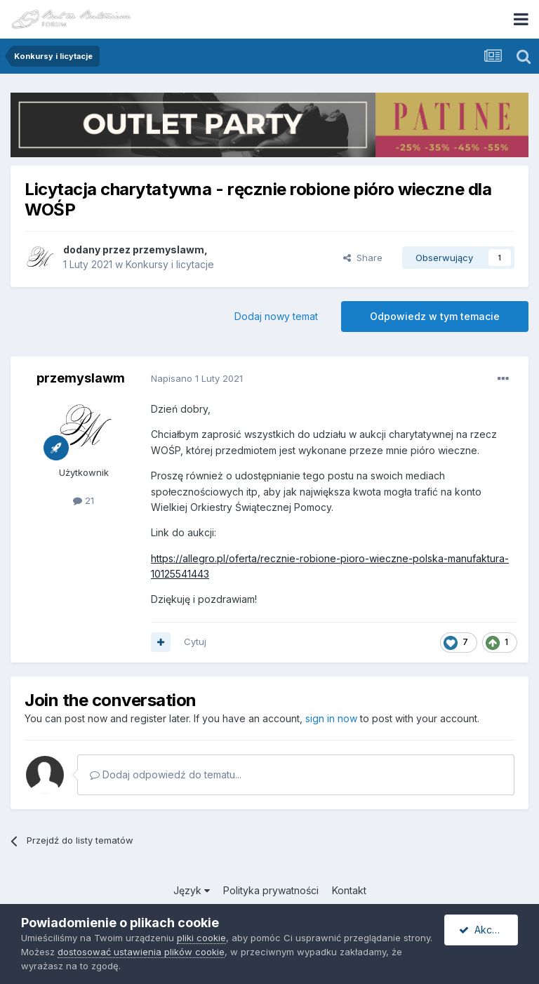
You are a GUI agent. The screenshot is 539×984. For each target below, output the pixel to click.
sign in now (331, 718)
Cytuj (195, 641)
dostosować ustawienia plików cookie (141, 951)
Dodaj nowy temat (276, 316)
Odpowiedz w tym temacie (435, 316)
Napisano (197, 378)
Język (191, 890)
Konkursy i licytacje (170, 264)
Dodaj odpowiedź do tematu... (165, 774)
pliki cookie (201, 937)
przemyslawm (168, 249)
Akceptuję (488, 930)
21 (83, 500)
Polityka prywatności (271, 890)
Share (362, 257)
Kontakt (349, 890)
